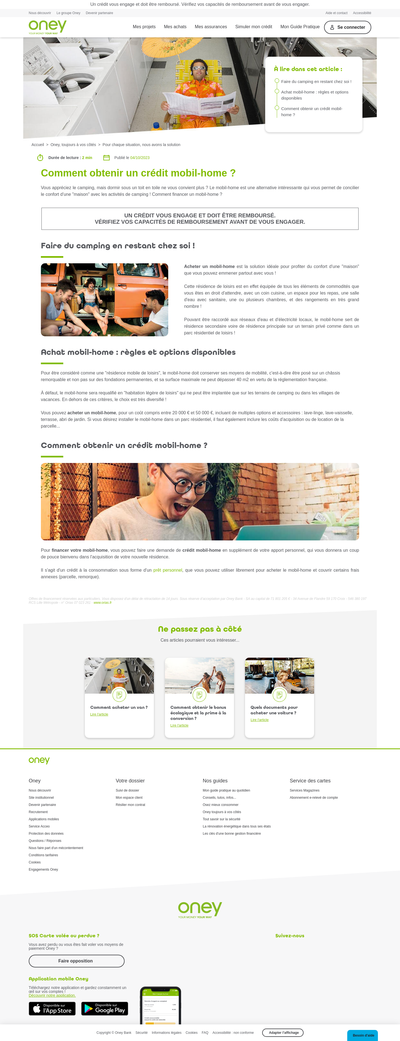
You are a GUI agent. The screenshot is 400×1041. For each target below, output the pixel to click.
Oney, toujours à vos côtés (73, 144)
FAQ (205, 1033)
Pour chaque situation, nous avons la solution (141, 144)
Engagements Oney (43, 869)
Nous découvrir (40, 13)
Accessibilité (362, 13)
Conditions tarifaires (43, 855)
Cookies (35, 862)
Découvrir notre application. (52, 995)
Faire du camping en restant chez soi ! (316, 81)
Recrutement (38, 812)
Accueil (37, 144)
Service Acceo (39, 826)
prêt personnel (167, 570)
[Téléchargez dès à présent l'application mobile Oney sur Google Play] (104, 1009)
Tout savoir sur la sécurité (221, 819)
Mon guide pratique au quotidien (226, 790)
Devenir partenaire (99, 13)
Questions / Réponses (45, 841)
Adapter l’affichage (284, 1033)
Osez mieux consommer (220, 805)
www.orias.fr (103, 603)
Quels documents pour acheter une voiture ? (274, 713)
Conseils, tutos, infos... (219, 798)
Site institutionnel (41, 798)
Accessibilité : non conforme (233, 1033)
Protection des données (46, 834)
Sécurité (142, 1033)
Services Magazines (304, 790)
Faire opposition (75, 961)
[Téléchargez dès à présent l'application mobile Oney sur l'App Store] (52, 1009)
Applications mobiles (44, 819)
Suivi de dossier (127, 790)
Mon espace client (129, 798)
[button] (362, 1035)
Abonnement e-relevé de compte (314, 798)
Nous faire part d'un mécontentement (56, 848)
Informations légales (166, 1033)
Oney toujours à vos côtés (222, 812)
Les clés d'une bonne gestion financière (232, 834)
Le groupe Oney (68, 13)
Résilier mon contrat (130, 805)
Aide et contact (337, 13)
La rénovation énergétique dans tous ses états (237, 826)
